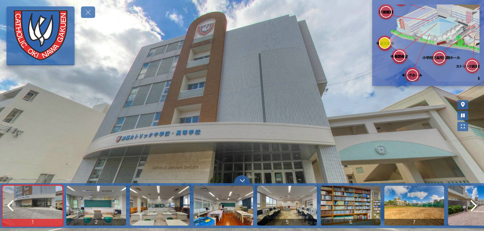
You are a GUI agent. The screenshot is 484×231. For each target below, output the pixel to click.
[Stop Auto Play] (475, 115)
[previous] (10, 205)
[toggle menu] (88, 12)
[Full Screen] (475, 126)
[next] (473, 205)
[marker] (384, 42)
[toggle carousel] (242, 179)
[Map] (475, 104)
